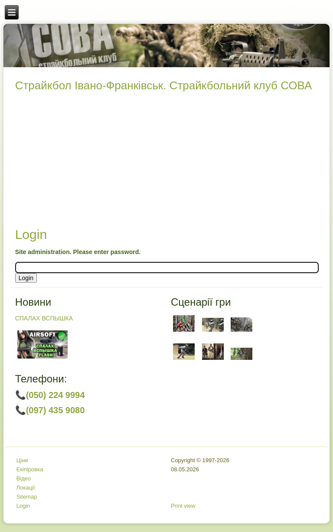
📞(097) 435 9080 (50, 410)
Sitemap (26, 496)
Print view (183, 506)
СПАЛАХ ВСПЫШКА (44, 318)
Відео (23, 478)
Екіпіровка (29, 469)
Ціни (22, 460)
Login (23, 506)
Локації (25, 487)
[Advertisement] (166, 161)
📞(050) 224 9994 (50, 395)
